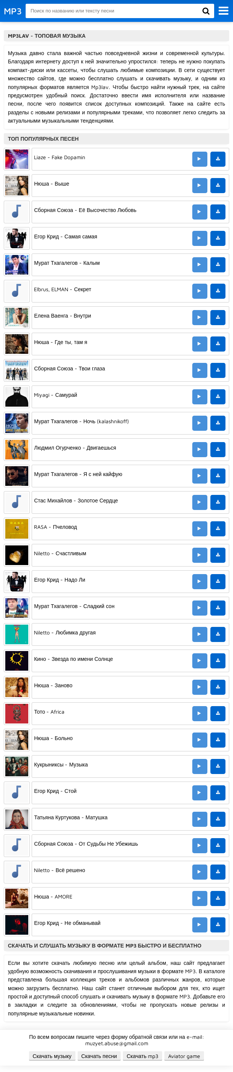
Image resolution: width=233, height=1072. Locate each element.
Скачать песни (99, 1056)
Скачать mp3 (143, 1056)
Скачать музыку (52, 1056)
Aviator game (184, 1056)
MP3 (13, 11)
